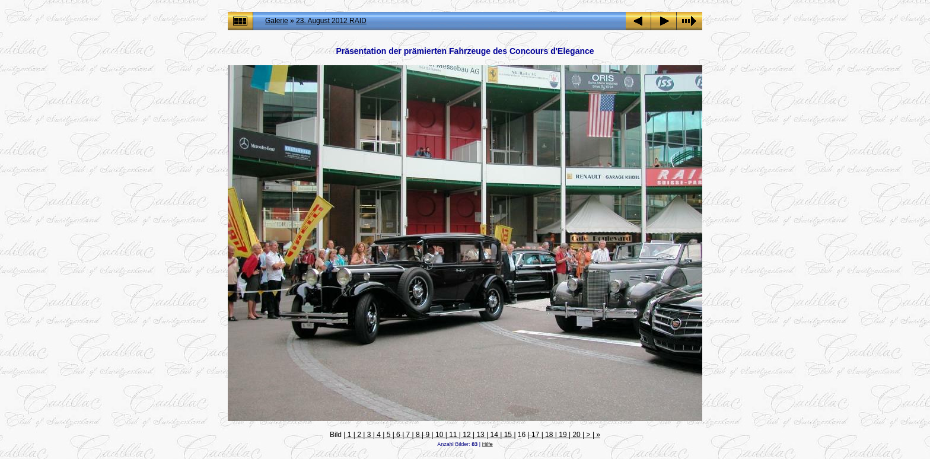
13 (480, 435)
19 (563, 435)
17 (536, 435)
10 (439, 435)
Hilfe (487, 444)
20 (576, 435)
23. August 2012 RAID (331, 21)
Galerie (276, 21)
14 (494, 435)
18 (549, 435)
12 (467, 435)
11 (453, 435)
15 (508, 435)
